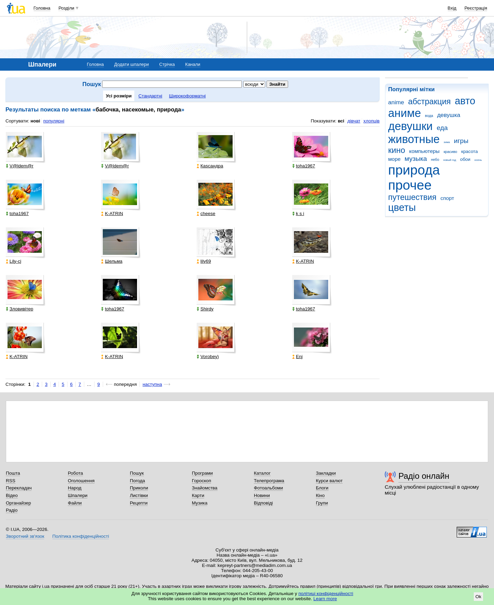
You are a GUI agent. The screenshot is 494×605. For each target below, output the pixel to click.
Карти (198, 495)
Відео (12, 495)
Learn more (325, 598)
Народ (75, 487)
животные (414, 139)
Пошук (137, 473)
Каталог (262, 473)
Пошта (13, 473)
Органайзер (18, 503)
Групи (322, 503)
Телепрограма (269, 480)
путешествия (412, 197)
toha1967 (303, 165)
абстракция (429, 101)
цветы (402, 207)
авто (465, 100)
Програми (202, 473)
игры (461, 140)
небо (435, 159)
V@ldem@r (20, 165)
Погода (137, 480)
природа (414, 170)
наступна (152, 384)
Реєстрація (476, 8)
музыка (416, 158)
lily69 (204, 261)
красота (469, 151)
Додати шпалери (131, 64)
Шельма (111, 261)
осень (478, 160)
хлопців (371, 120)
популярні (53, 120)
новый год (449, 160)
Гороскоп (201, 480)
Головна (42, 8)
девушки (410, 126)
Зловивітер (19, 308)
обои (465, 159)
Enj (297, 356)
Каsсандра (210, 165)
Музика (199, 503)
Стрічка (167, 64)
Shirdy (205, 308)
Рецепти (139, 503)
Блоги (322, 487)
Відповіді (263, 503)
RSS (10, 480)
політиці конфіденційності (325, 593)
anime (396, 102)
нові (35, 120)
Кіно (320, 495)
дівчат (353, 120)
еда (442, 127)
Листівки (139, 495)
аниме (404, 113)
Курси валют (329, 480)
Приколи (139, 487)
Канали (192, 64)
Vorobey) (208, 356)
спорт (447, 198)
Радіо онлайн (423, 476)
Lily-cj (13, 261)
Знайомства (205, 487)
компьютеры (424, 151)
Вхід (452, 8)
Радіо (11, 510)
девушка (448, 115)
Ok (478, 596)
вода (429, 116)
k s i (298, 213)
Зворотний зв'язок (25, 536)
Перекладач (19, 487)
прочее (410, 185)
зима (447, 142)
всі (341, 120)
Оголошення (81, 480)
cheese (206, 213)
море (394, 159)
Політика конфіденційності (80, 536)
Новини (262, 495)
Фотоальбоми (268, 487)
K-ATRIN (112, 213)
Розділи (66, 8)
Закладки (326, 473)
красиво (450, 152)
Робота (75, 473)
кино (396, 150)
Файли (75, 503)
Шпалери (77, 495)
